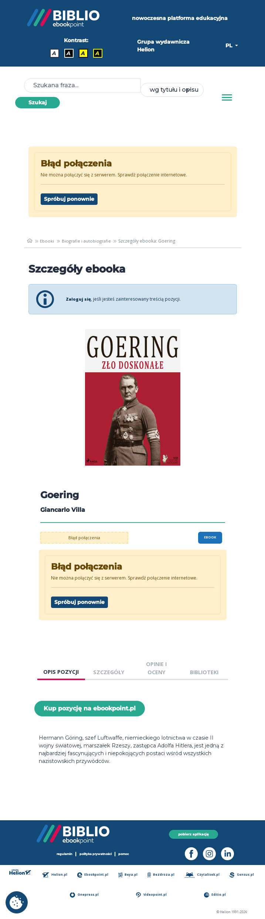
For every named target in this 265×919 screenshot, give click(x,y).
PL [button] (229, 45)
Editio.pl (216, 895)
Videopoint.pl (152, 895)
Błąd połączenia (84, 537)
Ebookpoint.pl (94, 875)
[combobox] (172, 90)
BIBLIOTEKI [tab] (204, 672)
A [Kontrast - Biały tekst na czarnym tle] (69, 53)
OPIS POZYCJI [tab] (61, 671)
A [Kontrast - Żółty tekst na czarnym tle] (97, 53)
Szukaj (37, 102)
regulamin (61, 854)
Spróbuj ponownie (69, 199)
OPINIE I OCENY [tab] (156, 668)
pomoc (127, 854)
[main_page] (30, 241)
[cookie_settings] (17, 902)
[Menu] (227, 97)
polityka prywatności (96, 854)
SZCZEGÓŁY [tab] (109, 672)
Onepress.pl (86, 895)
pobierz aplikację (193, 834)
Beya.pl (129, 875)
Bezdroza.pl (162, 875)
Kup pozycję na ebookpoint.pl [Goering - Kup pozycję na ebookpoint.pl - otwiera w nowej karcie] (90, 708)
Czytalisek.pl (202, 875)
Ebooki (48, 241)
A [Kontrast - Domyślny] (54, 53)
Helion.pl (56, 875)
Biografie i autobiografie (88, 241)
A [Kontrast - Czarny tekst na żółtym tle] (83, 53)
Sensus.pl (242, 875)
